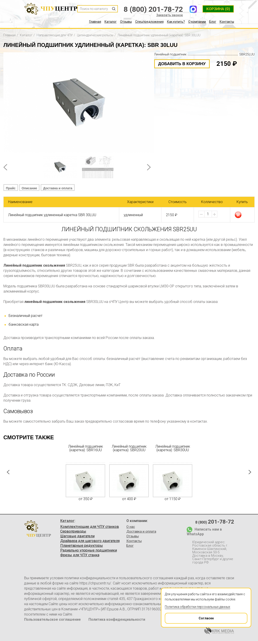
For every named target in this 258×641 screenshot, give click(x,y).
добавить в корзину (182, 64)
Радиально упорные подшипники (88, 550)
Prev (5, 167)
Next (149, 167)
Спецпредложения (149, 21)
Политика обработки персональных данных (197, 607)
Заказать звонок (169, 15)
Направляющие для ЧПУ (55, 35)
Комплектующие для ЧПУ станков (89, 527)
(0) (218, 9)
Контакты (227, 21)
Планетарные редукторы (81, 545)
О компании (197, 21)
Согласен (189, 616)
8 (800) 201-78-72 (153, 9)
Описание (29, 188)
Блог (212, 21)
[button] (214, 214)
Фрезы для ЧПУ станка (79, 555)
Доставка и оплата (57, 188)
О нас (130, 527)
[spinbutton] (208, 214)
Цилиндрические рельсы (95, 35)
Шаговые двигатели (77, 536)
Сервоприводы (73, 531)
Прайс (11, 188)
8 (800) (214, 521)
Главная (95, 21)
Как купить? (176, 21)
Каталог (111, 21)
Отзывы (126, 21)
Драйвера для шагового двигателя (90, 541)
